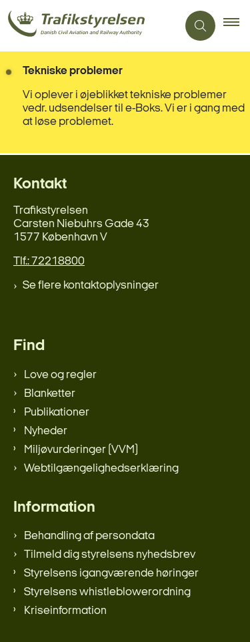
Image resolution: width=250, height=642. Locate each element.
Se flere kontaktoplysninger (91, 285)
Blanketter (49, 393)
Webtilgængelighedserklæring (101, 468)
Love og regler (60, 375)
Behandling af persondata (89, 536)
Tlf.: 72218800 (49, 261)
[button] (236, 26)
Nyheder (45, 431)
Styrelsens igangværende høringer (111, 573)
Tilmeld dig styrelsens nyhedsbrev (109, 554)
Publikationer (56, 412)
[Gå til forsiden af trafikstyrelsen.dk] (88, 26)
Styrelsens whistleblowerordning (107, 592)
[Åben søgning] (200, 26)
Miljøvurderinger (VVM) (81, 450)
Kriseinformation (65, 611)
